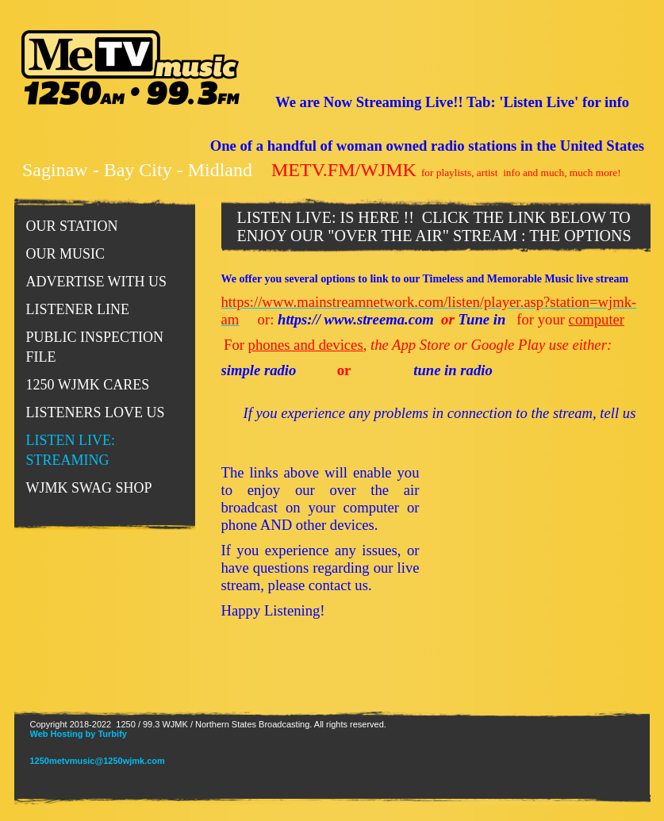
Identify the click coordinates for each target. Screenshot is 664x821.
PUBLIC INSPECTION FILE (95, 347)
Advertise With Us (96, 282)
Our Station (72, 226)
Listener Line (77, 309)
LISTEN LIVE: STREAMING (70, 450)
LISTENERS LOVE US (95, 412)
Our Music (66, 254)
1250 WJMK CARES (88, 385)
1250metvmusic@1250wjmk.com (97, 760)
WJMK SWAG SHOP (89, 488)
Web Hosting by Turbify (78, 734)
